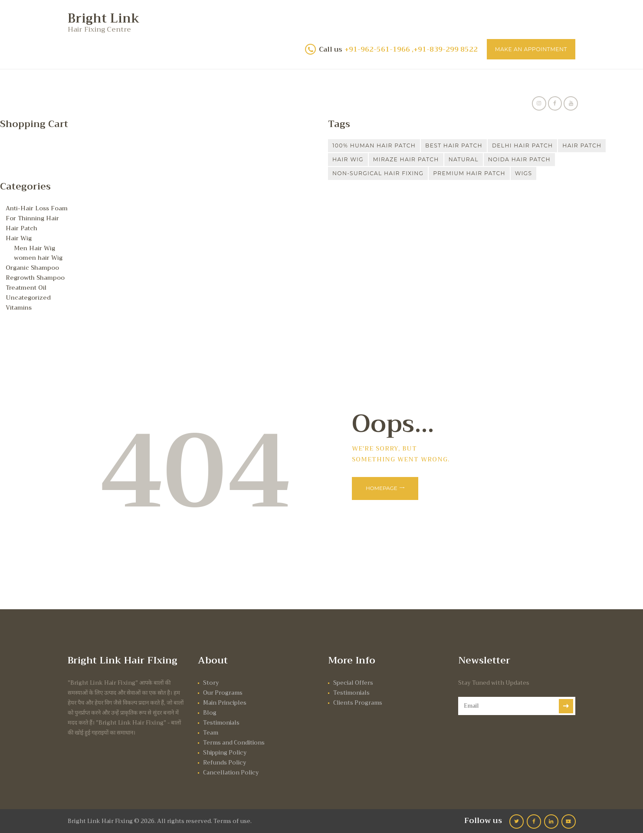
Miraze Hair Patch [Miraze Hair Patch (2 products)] (414, 160)
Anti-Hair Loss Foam (37, 208)
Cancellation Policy (231, 771)
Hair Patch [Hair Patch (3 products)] (610, 146)
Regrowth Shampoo (36, 276)
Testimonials (221, 721)
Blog (210, 711)
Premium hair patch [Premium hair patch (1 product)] (485, 173)
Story (211, 681)
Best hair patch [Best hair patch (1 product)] (468, 146)
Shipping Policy (225, 751)
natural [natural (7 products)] (477, 160)
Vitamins (19, 306)
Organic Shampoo (34, 266)
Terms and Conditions (234, 741)
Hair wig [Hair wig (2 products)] (349, 160)
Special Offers (353, 681)
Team (210, 731)
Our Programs (223, 691)
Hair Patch (22, 228)
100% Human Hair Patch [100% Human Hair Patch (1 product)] (379, 146)
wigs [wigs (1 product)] (544, 173)
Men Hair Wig (35, 247)
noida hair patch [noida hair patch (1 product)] (539, 160)
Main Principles (225, 701)
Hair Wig (19, 237)
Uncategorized (29, 296)
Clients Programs (358, 701)
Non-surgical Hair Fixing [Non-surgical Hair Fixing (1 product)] (383, 173)
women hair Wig (39, 257)
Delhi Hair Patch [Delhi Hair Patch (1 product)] (544, 146)
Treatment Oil (27, 286)
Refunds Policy (225, 761)
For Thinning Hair (34, 218)
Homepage (384, 487)
